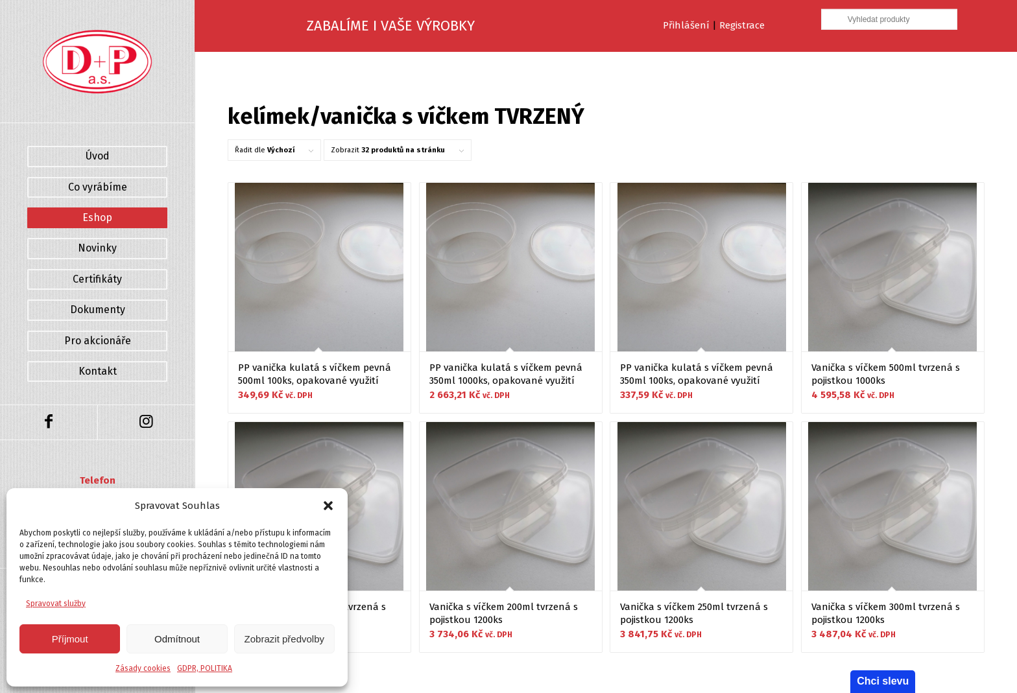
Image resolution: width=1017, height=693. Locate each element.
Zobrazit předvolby (284, 638)
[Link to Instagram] (146, 422)
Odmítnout (177, 638)
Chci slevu (883, 681)
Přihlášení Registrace (714, 25)
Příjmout (70, 638)
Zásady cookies (143, 668)
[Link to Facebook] (48, 422)
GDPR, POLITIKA (204, 668)
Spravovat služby (56, 603)
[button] (328, 505)
